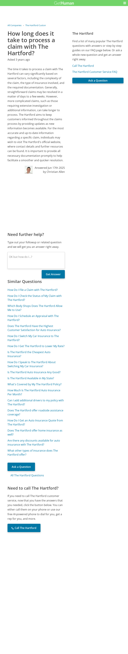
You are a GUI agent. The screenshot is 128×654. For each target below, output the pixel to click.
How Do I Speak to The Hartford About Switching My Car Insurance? (32, 364)
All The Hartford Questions (27, 475)
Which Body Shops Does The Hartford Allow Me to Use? (35, 308)
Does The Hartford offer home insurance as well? (35, 432)
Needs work (83, 606)
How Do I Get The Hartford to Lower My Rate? (36, 346)
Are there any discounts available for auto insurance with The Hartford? (34, 442)
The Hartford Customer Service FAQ (94, 72)
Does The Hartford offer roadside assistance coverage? (35, 412)
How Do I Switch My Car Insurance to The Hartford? (33, 338)
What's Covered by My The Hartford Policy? (35, 384)
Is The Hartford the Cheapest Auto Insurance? (29, 354)
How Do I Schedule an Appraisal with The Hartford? (33, 318)
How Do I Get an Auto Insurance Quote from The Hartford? (35, 422)
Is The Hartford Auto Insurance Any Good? (34, 372)
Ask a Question (21, 467)
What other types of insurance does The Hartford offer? (33, 452)
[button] (124, 3)
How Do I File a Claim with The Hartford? (33, 290)
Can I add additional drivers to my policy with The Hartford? (36, 402)
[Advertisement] (36, 202)
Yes (70, 606)
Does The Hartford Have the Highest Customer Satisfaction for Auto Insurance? (34, 328)
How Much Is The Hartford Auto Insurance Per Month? (34, 392)
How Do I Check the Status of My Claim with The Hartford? (35, 298)
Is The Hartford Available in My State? (31, 378)
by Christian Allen (54, 172)
